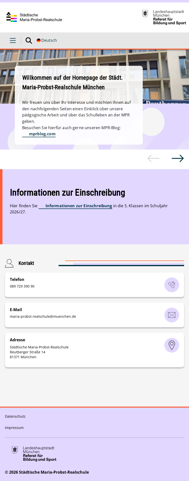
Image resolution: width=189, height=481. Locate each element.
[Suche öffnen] (29, 40)
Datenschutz (15, 416)
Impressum (14, 427)
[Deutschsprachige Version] (47, 40)
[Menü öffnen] (13, 40)
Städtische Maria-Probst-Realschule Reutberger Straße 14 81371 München (39, 352)
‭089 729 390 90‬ (22, 286)
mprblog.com (42, 134)
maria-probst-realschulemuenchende (43, 316)
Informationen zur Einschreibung (79, 205)
